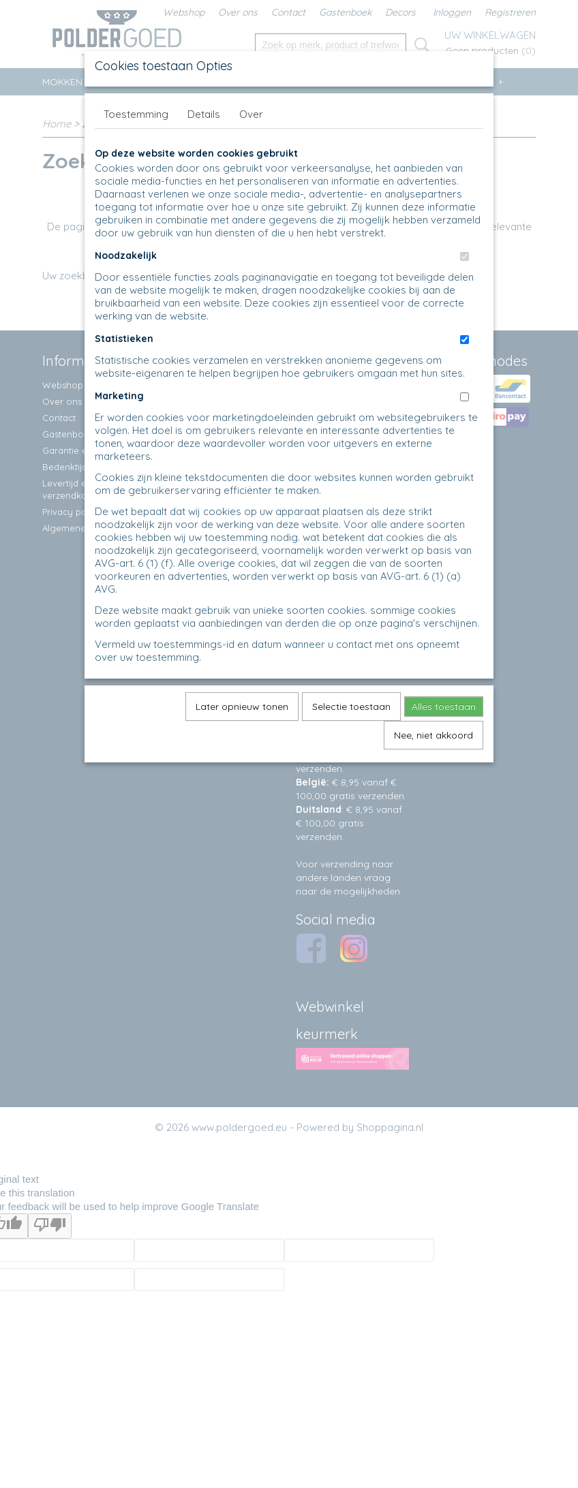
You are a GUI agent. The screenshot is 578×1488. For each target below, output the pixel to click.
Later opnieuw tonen (242, 706)
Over (251, 114)
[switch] (464, 256)
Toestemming (136, 114)
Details (203, 114)
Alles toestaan (444, 706)
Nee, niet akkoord (433, 735)
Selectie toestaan (351, 706)
